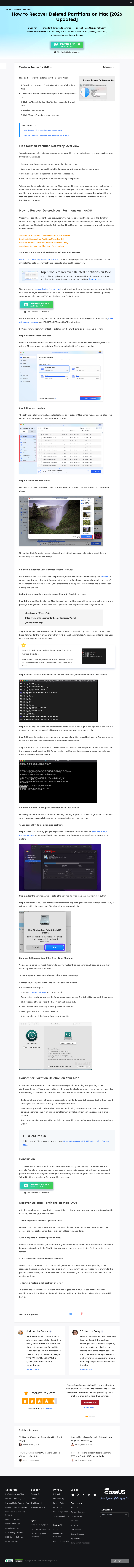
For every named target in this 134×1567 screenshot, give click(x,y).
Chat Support (36, 1503)
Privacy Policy (58, 1503)
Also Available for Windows (67, 52)
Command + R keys (37, 992)
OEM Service (76, 1530)
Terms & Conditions (61, 1516)
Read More (89, 1407)
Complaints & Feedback (80, 1543)
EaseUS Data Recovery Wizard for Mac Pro (38, 259)
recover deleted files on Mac (47, 289)
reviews (48, 1408)
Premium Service (38, 1507)
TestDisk (104, 576)
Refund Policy (58, 1498)
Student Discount (77, 1534)
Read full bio (31, 1369)
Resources (11, 1489)
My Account (75, 1538)
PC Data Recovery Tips (14, 1494)
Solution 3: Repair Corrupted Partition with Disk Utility (43, 242)
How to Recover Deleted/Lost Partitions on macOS (55, 210)
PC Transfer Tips (11, 1541)
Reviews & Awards (78, 1512)
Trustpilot (104, 1506)
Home (8, 9)
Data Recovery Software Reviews (15, 1513)
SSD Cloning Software (14, 1533)
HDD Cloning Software (14, 1537)
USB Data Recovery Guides (16, 1507)
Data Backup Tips (12, 1519)
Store (55, 1529)
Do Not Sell (57, 1507)
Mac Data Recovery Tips (15, 1498)
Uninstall (56, 1494)
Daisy (97, 1331)
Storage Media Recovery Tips (17, 1503)
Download (35, 1498)
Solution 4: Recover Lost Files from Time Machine (41, 246)
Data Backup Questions (40, 1529)
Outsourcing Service (61, 1541)
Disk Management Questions (38, 1535)
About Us (74, 1507)
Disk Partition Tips (12, 1524)
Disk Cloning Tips (12, 1528)
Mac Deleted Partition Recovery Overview (43, 130)
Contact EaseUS (77, 1516)
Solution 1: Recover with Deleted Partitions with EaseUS (44, 235)
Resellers (74, 1521)
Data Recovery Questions (41, 1525)
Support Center (37, 1494)
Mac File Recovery (22, 9)
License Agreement (60, 1512)
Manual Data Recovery (58, 1535)
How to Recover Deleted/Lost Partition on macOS (47, 135)
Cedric (33, 67)
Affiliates (74, 1525)
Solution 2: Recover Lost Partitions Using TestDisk (41, 239)
